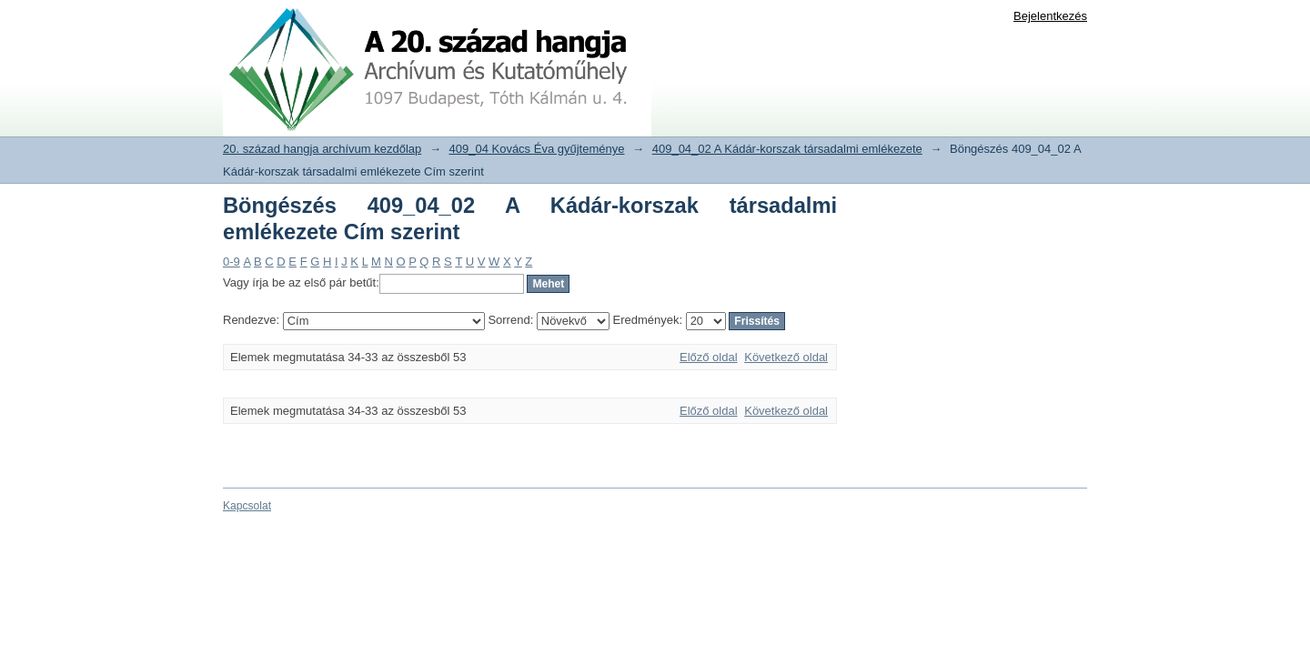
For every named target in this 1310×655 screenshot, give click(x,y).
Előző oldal (709, 357)
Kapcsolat (247, 505)
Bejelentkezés (1050, 16)
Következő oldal (786, 357)
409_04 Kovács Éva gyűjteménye (537, 149)
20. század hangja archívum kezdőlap (322, 149)
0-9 (231, 261)
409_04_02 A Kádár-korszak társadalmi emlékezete (787, 149)
